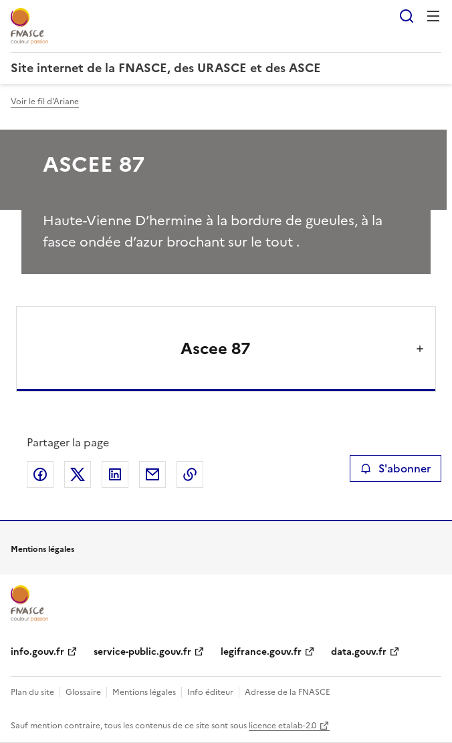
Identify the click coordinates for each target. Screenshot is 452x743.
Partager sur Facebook (40, 474)
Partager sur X (77, 474)
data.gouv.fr (358, 652)
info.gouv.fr (37, 652)
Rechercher (406, 16)
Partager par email (152, 474)
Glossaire (83, 692)
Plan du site (32, 692)
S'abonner (395, 468)
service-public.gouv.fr (142, 652)
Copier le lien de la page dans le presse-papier (190, 474)
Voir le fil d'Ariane (45, 102)
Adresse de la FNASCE (287, 692)
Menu (433, 16)
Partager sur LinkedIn (115, 474)
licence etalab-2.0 (282, 726)
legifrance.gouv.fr (261, 652)
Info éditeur (210, 692)
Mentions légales (144, 692)
